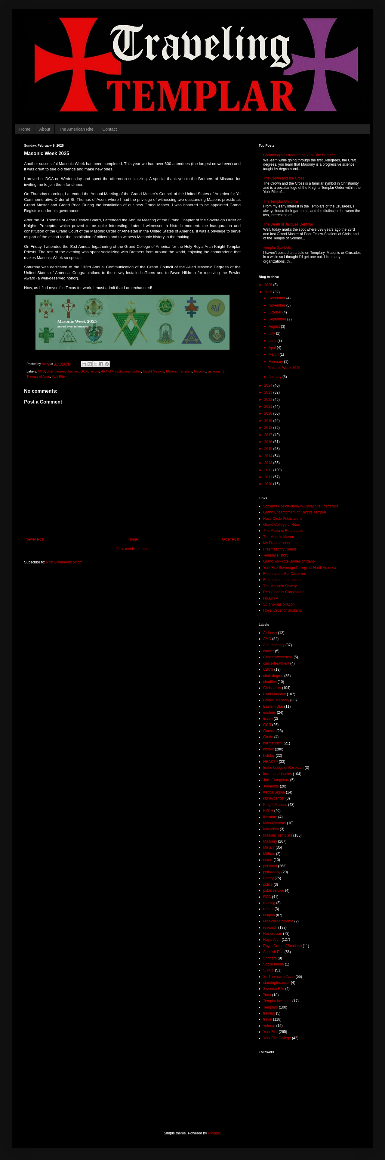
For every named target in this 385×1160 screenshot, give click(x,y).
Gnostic (269, 731)
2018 (268, 428)
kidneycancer (274, 798)
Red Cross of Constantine (283, 592)
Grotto (268, 737)
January (275, 377)
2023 (268, 392)
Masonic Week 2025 (284, 368)
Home (24, 129)
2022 (268, 400)
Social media (273, 964)
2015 (268, 449)
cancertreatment (276, 663)
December (277, 298)
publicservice (273, 890)
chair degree (56, 371)
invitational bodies (128, 371)
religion (269, 915)
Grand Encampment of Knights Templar (294, 512)
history (94, 371)
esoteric (269, 712)
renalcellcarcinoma (278, 921)
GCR (84, 371)
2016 (268, 442)
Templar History (275, 555)
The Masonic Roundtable (283, 531)
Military (269, 847)
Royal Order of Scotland (282, 610)
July (272, 333)
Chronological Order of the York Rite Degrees (299, 155)
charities (72, 371)
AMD (41, 371)
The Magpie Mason (278, 537)
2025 (268, 292)
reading (269, 903)
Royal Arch (272, 939)
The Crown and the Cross (283, 178)
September (278, 319)
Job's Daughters (276, 780)
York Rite (58, 376)
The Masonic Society (280, 586)
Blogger (214, 1133)
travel (267, 1019)
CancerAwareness (278, 657)
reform (268, 909)
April (273, 347)
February (276, 362)
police (268, 884)
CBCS (268, 669)
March (274, 354)
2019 (268, 421)
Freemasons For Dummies (284, 574)
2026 (268, 285)
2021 (268, 406)
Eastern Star (273, 706)
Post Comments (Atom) (65, 562)
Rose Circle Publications (282, 518)
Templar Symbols (277, 247)
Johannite (271, 786)
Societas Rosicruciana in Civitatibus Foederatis (300, 506)
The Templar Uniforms (281, 201)
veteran (269, 1026)
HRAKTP (106, 371)
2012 (268, 470)
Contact (109, 129)
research (270, 927)
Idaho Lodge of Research (283, 768)
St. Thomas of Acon (279, 604)
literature (270, 817)
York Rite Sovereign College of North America (299, 568)
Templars (270, 1007)
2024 (268, 385)
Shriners (270, 958)
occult (268, 860)
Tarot (267, 995)
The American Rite (76, 129)
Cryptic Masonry (276, 700)
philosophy (271, 872)
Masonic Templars (179, 371)
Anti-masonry (274, 645)
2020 (268, 413)
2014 (268, 456)
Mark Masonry (274, 823)
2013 (268, 463)
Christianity (272, 688)
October (275, 312)
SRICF (268, 970)
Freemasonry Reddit (279, 549)
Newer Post (35, 539)
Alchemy (270, 633)
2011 (268, 477)
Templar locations (277, 1001)
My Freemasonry (276, 543)
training (269, 1013)
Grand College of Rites (281, 524)
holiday (269, 755)
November (277, 305)
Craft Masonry (274, 694)
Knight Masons (153, 371)
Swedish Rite (273, 989)
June (273, 340)
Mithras (269, 854)
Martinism (271, 829)
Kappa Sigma (274, 792)
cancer (268, 651)
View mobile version (132, 549)
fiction (268, 718)
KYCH (268, 811)
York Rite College (277, 1038)
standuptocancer (276, 983)
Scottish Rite (273, 952)
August (275, 326)
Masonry (200, 371)
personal (214, 371)
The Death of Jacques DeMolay (288, 224)
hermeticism (273, 743)
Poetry (268, 878)
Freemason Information (281, 580)
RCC (267, 897)
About (44, 129)
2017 (268, 435)
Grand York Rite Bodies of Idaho (289, 561)
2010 (268, 484)
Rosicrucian (272, 933)
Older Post (230, 539)
